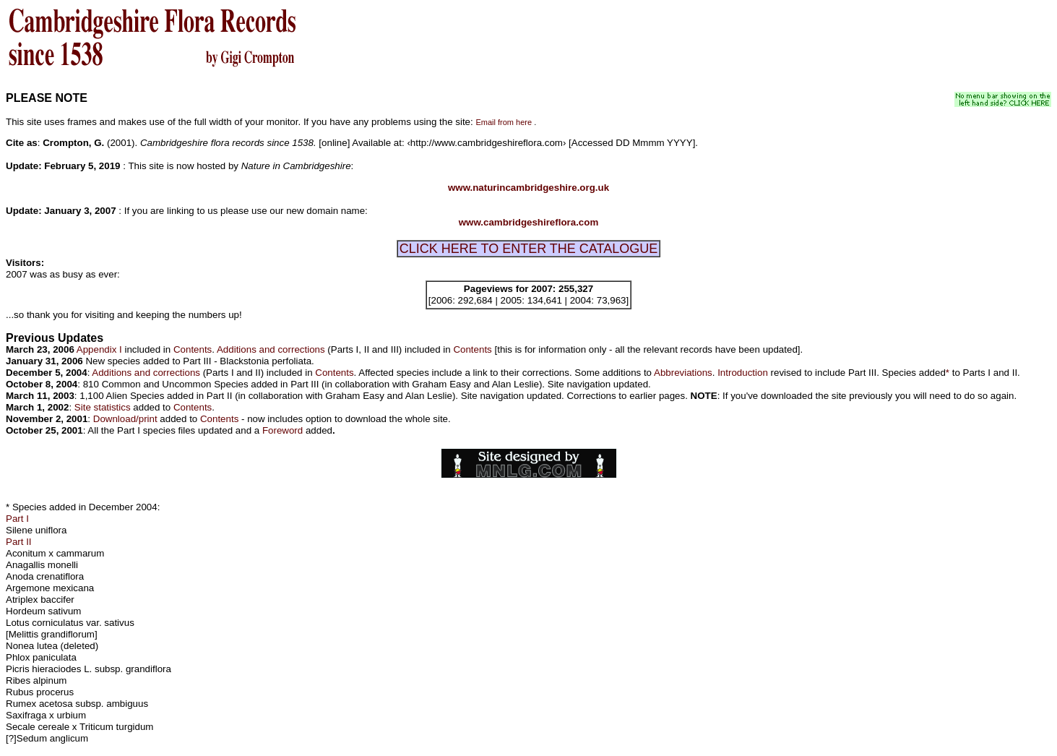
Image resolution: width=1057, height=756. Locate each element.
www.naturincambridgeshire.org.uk (528, 187)
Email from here (503, 122)
